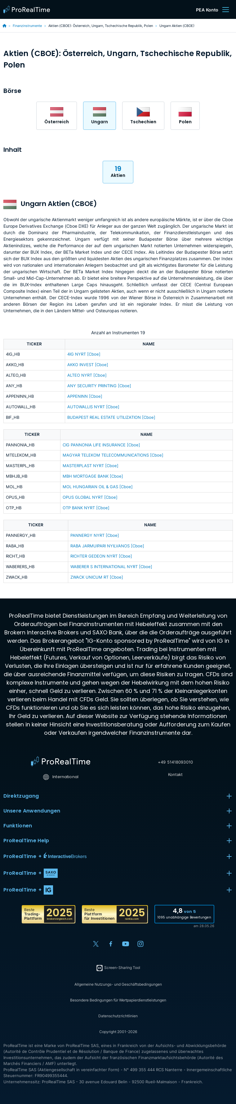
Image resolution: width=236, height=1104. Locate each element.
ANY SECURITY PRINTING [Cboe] (99, 385)
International (60, 777)
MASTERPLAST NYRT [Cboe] (90, 465)
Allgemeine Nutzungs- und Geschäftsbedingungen (118, 984)
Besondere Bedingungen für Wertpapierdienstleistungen (118, 1000)
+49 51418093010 (175, 762)
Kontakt (175, 774)
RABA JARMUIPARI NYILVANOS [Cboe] (107, 546)
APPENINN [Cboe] (84, 396)
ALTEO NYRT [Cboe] (87, 375)
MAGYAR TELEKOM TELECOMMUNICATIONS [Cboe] (113, 455)
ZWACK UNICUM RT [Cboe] (96, 577)
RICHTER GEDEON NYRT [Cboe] (101, 556)
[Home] (60, 761)
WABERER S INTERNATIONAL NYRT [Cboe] (111, 566)
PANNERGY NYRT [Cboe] (94, 535)
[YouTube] (125, 943)
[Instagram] (140, 943)
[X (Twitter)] (95, 943)
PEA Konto (207, 9)
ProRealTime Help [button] (118, 840)
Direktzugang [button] (118, 796)
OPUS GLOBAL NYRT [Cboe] (90, 497)
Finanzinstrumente (27, 26)
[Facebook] (110, 943)
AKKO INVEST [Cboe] (87, 364)
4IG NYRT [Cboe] (83, 354)
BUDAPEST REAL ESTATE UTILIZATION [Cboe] (111, 417)
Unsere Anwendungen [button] (118, 811)
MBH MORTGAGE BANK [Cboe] (93, 476)
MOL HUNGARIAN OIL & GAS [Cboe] (98, 486)
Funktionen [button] (118, 826)
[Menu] (225, 9)
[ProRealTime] (28, 9)
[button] (118, 856)
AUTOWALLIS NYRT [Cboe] (93, 407)
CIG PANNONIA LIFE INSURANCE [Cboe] (101, 445)
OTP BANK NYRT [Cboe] (86, 508)
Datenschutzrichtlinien (118, 1016)
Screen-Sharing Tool (118, 968)
